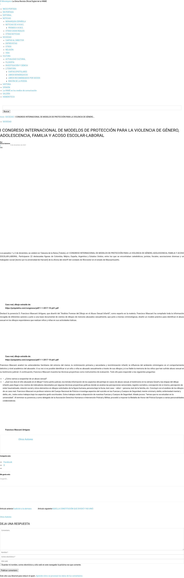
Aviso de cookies (7, 577)
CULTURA (6, 56)
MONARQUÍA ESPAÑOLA (15, 21)
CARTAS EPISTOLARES (17, 72)
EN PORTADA (8, 12)
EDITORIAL (7, 15)
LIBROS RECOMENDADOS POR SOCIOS (24, 78)
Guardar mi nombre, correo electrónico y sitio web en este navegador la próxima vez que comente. (41, 527)
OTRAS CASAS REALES (14, 31)
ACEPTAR (4, 574)
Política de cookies (10, 558)
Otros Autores (5, 143)
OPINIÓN (6, 87)
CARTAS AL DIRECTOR (14, 40)
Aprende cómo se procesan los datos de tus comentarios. (59, 538)
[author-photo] (5, 477)
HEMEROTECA (9, 97)
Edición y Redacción (11, 551)
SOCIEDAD (7, 37)
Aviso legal (7, 555)
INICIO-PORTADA (10, 9)
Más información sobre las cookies (17, 561)
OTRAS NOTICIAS (12, 34)
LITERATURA (10, 69)
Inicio (2, 117)
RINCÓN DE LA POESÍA (17, 81)
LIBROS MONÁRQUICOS (18, 75)
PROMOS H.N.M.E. (15, 28)
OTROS (8, 47)
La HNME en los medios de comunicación (20, 90)
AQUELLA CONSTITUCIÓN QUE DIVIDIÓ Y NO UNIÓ (72, 471)
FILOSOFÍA (9, 62)
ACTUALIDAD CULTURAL (15, 59)
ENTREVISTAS (11, 43)
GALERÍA (6, 94)
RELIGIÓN (9, 50)
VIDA (7, 53)
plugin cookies (46, 568)
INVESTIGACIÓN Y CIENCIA (16, 65)
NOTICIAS (7, 18)
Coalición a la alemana (22, 471)
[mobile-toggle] (0, 4)
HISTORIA (7, 84)
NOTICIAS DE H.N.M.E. (14, 25)
